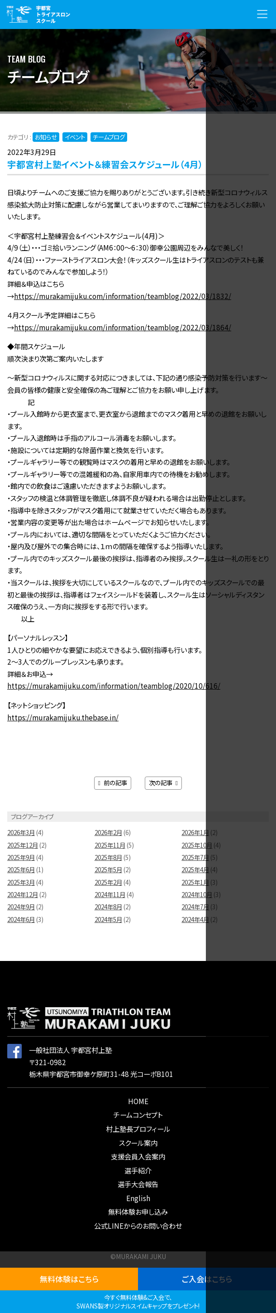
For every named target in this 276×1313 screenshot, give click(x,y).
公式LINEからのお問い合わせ (138, 1226)
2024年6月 (21, 919)
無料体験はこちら (69, 1278)
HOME (138, 1101)
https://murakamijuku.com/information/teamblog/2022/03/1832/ (122, 296)
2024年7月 (195, 906)
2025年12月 (22, 845)
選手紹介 (138, 1170)
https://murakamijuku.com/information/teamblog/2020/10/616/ (113, 685)
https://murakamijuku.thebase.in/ (63, 717)
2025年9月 (21, 857)
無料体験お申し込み (138, 1211)
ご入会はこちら (207, 1278)
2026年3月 (21, 832)
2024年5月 (108, 919)
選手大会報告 (138, 1184)
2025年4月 (195, 869)
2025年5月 (108, 869)
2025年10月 (196, 845)
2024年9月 (21, 906)
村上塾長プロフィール (138, 1129)
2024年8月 (108, 906)
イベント (75, 136)
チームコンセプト (138, 1115)
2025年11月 (110, 845)
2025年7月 (195, 857)
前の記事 (112, 782)
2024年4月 (195, 919)
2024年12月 (22, 894)
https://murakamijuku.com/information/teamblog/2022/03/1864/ (122, 327)
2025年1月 (195, 882)
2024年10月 (196, 894)
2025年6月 (21, 869)
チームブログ (109, 136)
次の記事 (163, 782)
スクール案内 (138, 1143)
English (138, 1198)
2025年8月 (108, 857)
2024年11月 (110, 894)
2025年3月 (21, 882)
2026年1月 (195, 832)
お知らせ (46, 136)
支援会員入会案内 (138, 1156)
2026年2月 (108, 832)
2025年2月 (108, 882)
